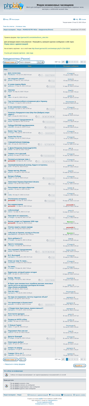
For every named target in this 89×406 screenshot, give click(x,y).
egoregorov (11, 257)
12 (43, 161)
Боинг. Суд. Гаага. (15, 131)
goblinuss (11, 86)
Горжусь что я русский (17, 153)
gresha (10, 80)
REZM (10, 121)
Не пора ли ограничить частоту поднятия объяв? (28, 297)
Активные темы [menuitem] (21, 26)
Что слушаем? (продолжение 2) (20, 120)
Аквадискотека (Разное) (16, 58)
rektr (9, 116)
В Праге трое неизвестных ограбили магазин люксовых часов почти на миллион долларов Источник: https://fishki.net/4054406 (30, 285)
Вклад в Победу (14, 176)
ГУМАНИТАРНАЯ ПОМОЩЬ (19, 142)
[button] (63, 62)
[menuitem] (5, 19)
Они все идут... (14, 291)
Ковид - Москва (14, 278)
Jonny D (10, 332)
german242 (11, 161)
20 (53, 252)
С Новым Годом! (14, 325)
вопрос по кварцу (15, 348)
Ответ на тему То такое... (18, 261)
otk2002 (69, 96)
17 (45, 252)
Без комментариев (15, 204)
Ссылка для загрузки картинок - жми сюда (18, 53)
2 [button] (69, 62)
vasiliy (10, 195)
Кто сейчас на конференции (13, 371)
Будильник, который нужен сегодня (22, 272)
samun (10, 211)
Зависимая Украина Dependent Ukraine (23, 182)
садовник (11, 355)
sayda (10, 327)
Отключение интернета (17, 199)
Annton (70, 79)
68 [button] (82, 62)
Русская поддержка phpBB (44, 402)
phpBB (40, 398)
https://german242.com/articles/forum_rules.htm (32, 37)
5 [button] (77, 62)
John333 (10, 298)
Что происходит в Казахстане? (20, 302)
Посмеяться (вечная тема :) (19, 159)
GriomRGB (11, 262)
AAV (70, 148)
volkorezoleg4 (13, 210)
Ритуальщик (70, 291)
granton (70, 165)
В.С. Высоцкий (14, 255)
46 (45, 117)
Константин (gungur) (16, 314)
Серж (70, 331)
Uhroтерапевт (70, 101)
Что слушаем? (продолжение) (20, 250)
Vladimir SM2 (70, 250)
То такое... (12, 266)
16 (53, 161)
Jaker (9, 97)
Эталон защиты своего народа (20, 227)
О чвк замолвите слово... (18, 107)
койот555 (11, 127)
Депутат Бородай (15, 336)
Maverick (70, 222)
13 (45, 161)
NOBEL (10, 321)
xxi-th (9, 166)
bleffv (9, 274)
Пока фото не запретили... (18, 216)
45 (43, 117)
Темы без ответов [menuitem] (8, 26)
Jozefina (69, 320)
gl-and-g (10, 155)
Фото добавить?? (15, 238)
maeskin (10, 189)
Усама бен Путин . (15, 137)
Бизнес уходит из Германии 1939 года (23, 221)
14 (48, 161)
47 (48, 117)
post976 (10, 172)
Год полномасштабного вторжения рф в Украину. (27, 101)
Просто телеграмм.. (16, 244)
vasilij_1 (69, 285)
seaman (10, 183)
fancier (70, 84)
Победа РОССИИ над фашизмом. (21, 125)
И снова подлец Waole (17, 84)
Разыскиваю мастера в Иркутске (21, 187)
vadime (70, 272)
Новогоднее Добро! (16, 342)
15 (51, 161)
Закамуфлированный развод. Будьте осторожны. (28, 165)
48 (51, 117)
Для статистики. (14, 73)
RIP (9, 96)
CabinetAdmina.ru (52, 400)
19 (51, 252)
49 (53, 117)
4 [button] (74, 62)
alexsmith (11, 304)
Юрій (70, 238)
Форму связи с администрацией (16, 44)
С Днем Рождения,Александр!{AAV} (22, 148)
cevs (70, 113)
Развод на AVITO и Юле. (17, 319)
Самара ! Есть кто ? (16, 353)
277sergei (70, 73)
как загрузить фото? (16, 79)
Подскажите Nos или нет (18, 331)
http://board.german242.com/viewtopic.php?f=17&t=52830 (51, 48)
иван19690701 (12, 234)
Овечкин (11, 90)
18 (48, 252)
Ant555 (10, 149)
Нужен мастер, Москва (17, 170)
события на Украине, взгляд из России (23, 233)
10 (53, 144)
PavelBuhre (11, 74)
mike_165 (11, 228)
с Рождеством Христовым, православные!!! (25, 308)
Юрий (10, 91)
